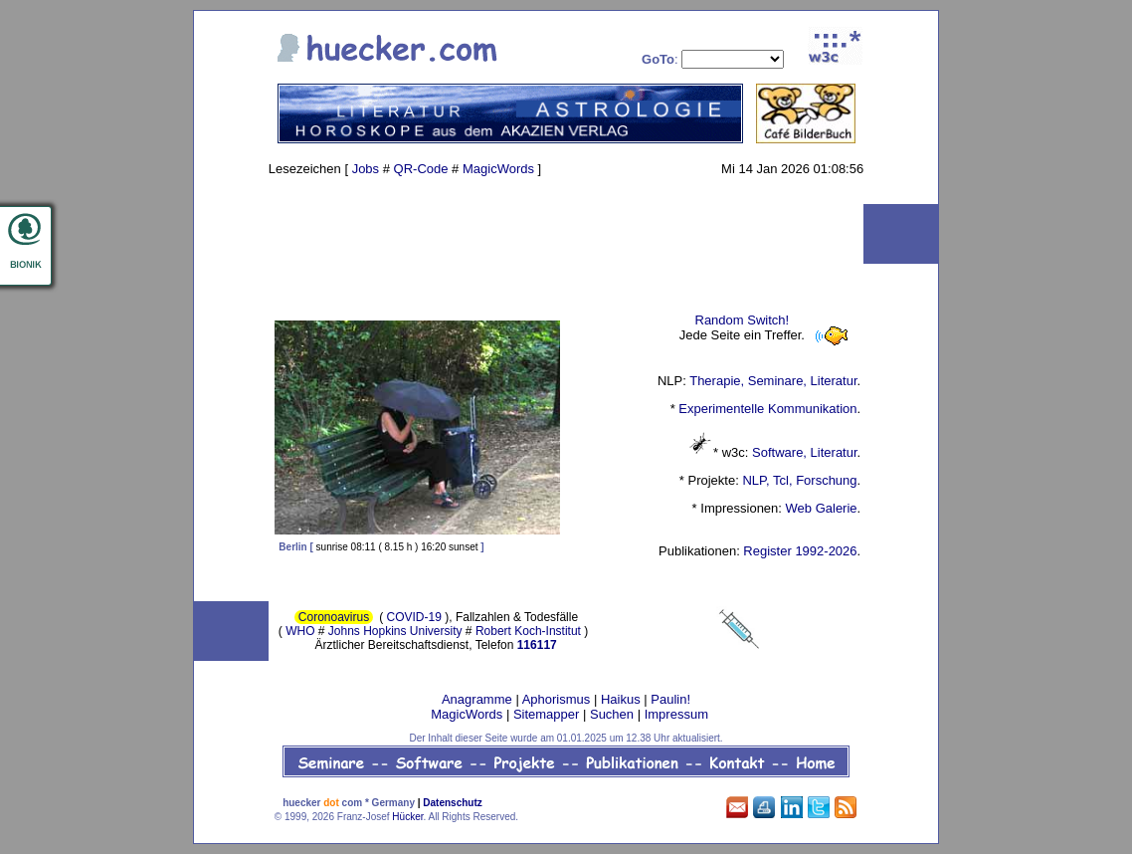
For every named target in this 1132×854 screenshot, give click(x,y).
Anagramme (477, 699)
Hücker (407, 816)
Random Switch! (742, 320)
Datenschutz (452, 802)
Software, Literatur (804, 452)
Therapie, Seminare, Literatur (772, 380)
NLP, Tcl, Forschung (799, 480)
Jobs (365, 168)
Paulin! (670, 699)
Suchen (612, 714)
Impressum (676, 714)
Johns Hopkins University (395, 631)
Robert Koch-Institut (528, 631)
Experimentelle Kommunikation (767, 408)
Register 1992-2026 (799, 550)
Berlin (292, 546)
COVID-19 (414, 617)
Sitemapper (546, 714)
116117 (537, 645)
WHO (299, 631)
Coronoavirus (333, 617)
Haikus (621, 699)
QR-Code (421, 168)
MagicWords (498, 168)
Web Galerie (821, 508)
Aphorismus (556, 699)
